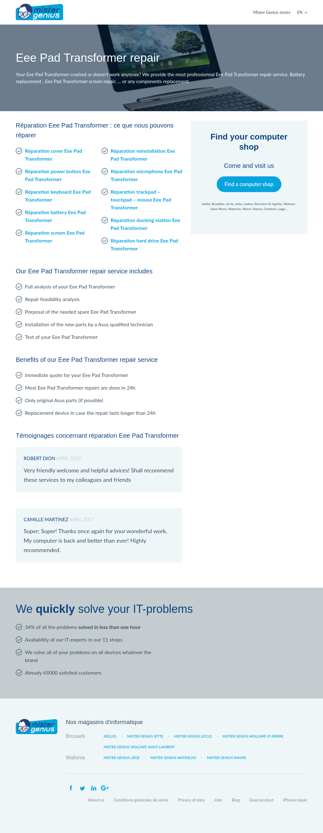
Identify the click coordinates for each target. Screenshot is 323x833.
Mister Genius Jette (145, 736)
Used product (261, 799)
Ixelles (109, 736)
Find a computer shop (249, 184)
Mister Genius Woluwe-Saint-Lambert (139, 747)
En (299, 12)
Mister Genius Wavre (226, 758)
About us (96, 799)
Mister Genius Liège (121, 758)
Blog (236, 799)
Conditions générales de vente (141, 799)
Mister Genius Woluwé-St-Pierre (253, 736)
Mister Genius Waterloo (173, 758)
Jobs (218, 799)
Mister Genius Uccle (193, 736)
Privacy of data (191, 799)
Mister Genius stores (271, 12)
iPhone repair (295, 799)
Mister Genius (39, 12)
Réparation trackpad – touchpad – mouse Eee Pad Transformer (141, 199)
